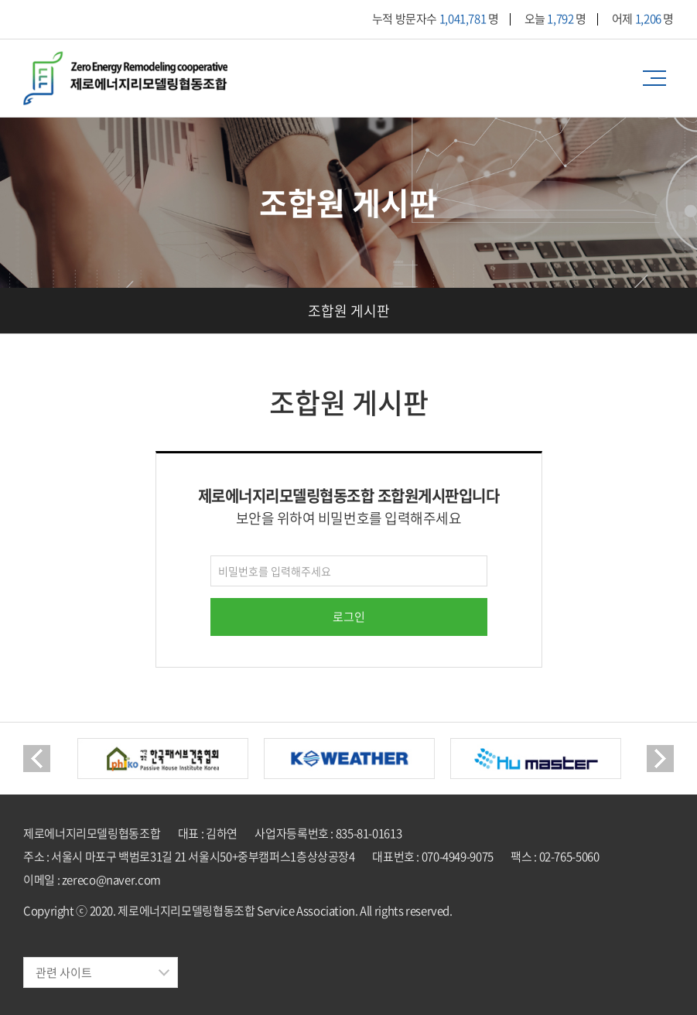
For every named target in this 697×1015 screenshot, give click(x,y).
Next (660, 758)
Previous (36, 758)
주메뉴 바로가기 (0, 0)
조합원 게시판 (349, 310)
